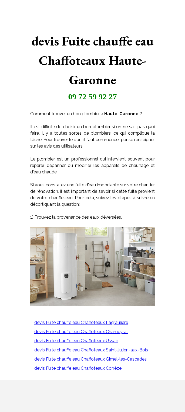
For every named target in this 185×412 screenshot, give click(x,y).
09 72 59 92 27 (92, 96)
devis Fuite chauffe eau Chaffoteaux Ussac (76, 340)
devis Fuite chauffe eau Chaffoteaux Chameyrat (81, 331)
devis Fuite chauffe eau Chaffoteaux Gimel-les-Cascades (90, 359)
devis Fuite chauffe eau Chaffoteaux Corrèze (78, 368)
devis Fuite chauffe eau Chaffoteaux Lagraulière (81, 322)
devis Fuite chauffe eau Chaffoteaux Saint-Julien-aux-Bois (91, 349)
